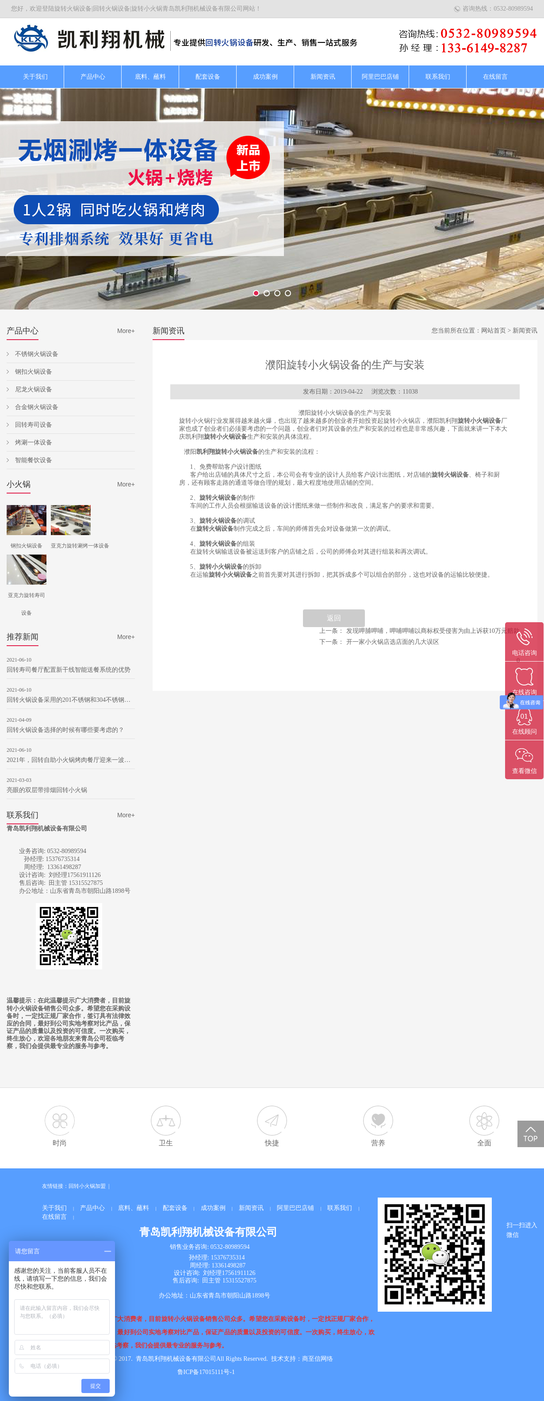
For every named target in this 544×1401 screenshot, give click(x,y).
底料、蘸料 (150, 76)
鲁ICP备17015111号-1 (206, 1372)
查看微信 (524, 771)
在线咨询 (524, 692)
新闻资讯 (322, 76)
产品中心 (92, 76)
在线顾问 (524, 731)
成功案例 (265, 76)
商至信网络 (317, 1358)
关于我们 (35, 76)
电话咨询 (524, 653)
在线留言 (495, 76)
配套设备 (207, 76)
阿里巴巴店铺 (380, 76)
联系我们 (437, 76)
